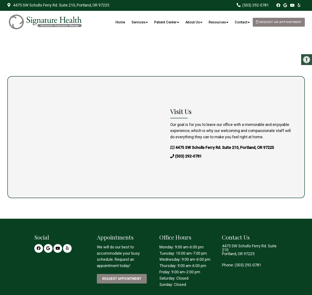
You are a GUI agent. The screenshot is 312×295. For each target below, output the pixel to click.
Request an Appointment (279, 22)
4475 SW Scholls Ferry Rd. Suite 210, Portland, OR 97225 (60, 5)
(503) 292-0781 (255, 5)
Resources (217, 22)
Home (120, 22)
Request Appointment (121, 278)
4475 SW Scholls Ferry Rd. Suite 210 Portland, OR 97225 (249, 250)
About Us (192, 22)
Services (138, 22)
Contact (241, 22)
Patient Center (165, 22)
